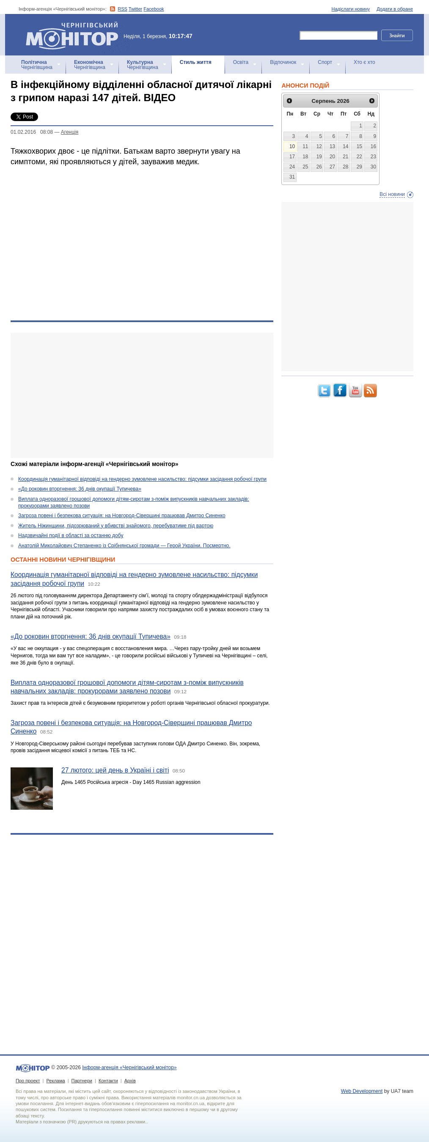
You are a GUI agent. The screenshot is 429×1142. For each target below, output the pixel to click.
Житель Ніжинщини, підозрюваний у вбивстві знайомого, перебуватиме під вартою (115, 526)
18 (305, 157)
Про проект (28, 1080)
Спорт (325, 62)
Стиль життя (196, 62)
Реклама (55, 1080)
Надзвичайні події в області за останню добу (70, 535)
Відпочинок (283, 62)
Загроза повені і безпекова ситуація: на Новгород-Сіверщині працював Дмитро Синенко (122, 516)
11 (305, 146)
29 (359, 167)
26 (319, 167)
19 (319, 157)
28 (345, 167)
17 (292, 157)
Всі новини (392, 194)
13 (332, 146)
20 (332, 157)
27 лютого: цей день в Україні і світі (115, 770)
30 (373, 167)
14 (345, 146)
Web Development (362, 1091)
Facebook (153, 8)
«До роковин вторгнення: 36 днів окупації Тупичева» (79, 489)
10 (292, 146)
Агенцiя (69, 132)
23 (373, 157)
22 (359, 157)
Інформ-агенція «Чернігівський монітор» (75, 34)
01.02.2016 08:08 (32, 132)
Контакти (108, 1080)
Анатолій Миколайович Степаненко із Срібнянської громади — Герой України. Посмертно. (124, 546)
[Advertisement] (136, 395)
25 (305, 167)
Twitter (135, 8)
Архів (130, 1080)
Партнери (82, 1080)
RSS (122, 8)
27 (332, 167)
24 (292, 167)
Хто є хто (364, 62)
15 (359, 146)
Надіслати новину (351, 8)
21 (345, 157)
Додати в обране (395, 8)
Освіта (240, 62)
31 (292, 177)
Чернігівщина (36, 64)
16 (373, 146)
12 (319, 146)
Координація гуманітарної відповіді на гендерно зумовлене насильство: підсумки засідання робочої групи (142, 479)
